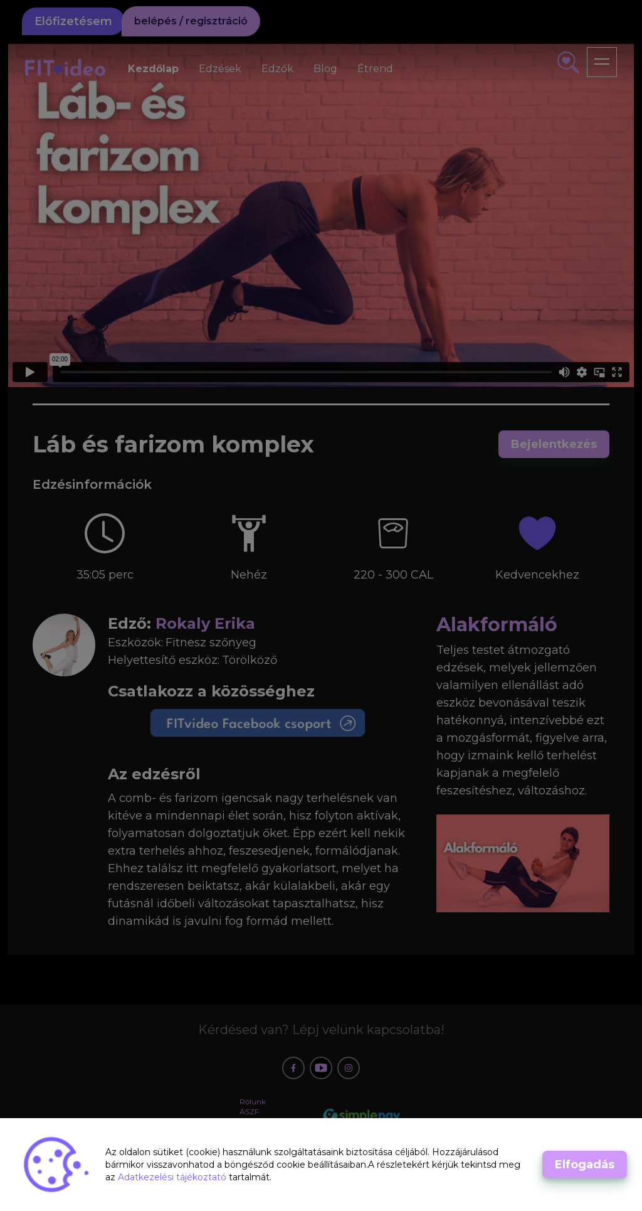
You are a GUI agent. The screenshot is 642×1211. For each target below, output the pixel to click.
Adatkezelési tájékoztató (173, 1177)
